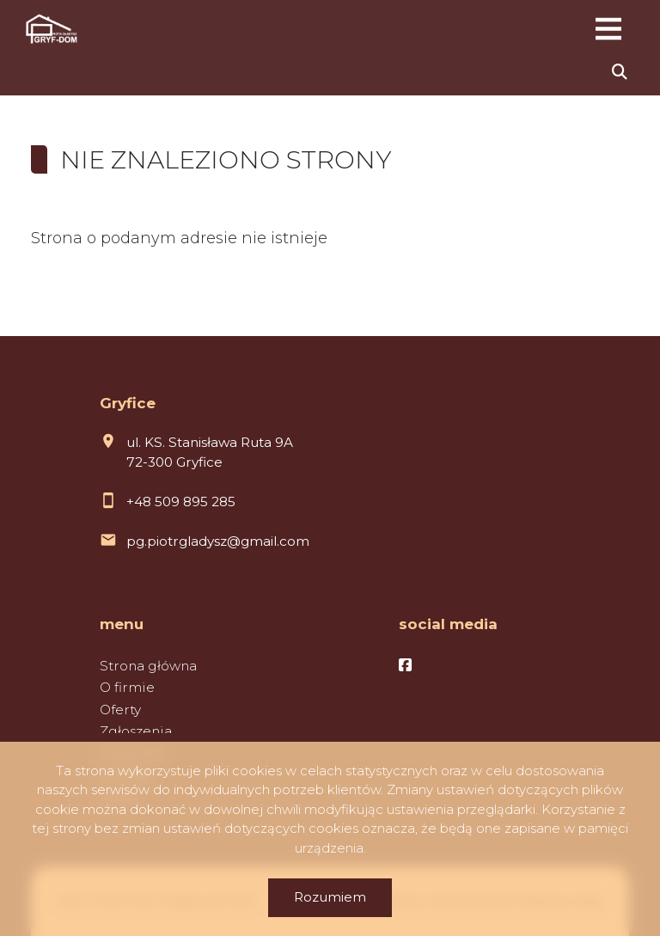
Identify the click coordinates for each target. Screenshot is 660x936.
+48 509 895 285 (180, 501)
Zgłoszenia (136, 731)
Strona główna (148, 666)
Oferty (120, 709)
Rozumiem (330, 897)
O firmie (127, 687)
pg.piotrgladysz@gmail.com (217, 541)
